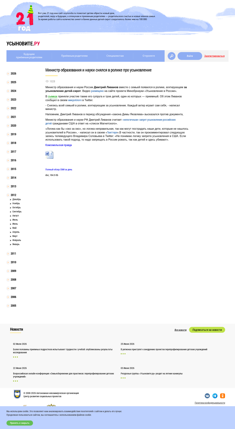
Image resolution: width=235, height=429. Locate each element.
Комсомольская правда (58, 145)
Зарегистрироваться (214, 56)
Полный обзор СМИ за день (58, 169)
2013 (13, 186)
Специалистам (115, 56)
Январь (16, 244)
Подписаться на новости (207, 329)
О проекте (149, 56)
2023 (13, 99)
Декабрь (16, 199)
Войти (190, 56)
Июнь (15, 223)
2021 (13, 117)
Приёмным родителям (74, 56)
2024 (13, 91)
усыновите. (23, 43)
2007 (13, 288)
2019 (13, 134)
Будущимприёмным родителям (29, 56)
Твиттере (112, 132)
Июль (15, 219)
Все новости (181, 330)
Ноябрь (16, 203)
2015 (13, 169)
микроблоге (75, 100)
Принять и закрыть (19, 423)
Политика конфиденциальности (210, 402)
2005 (13, 305)
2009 (13, 271)
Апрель (16, 231)
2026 (13, 73)
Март (15, 236)
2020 (13, 125)
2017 (13, 151)
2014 (13, 177)
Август (15, 215)
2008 (13, 279)
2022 (13, 108)
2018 (13, 143)
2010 (13, 262)
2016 (13, 160)
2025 (13, 82)
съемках (52, 96)
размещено (97, 91)
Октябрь (16, 207)
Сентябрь (17, 211)
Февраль (16, 240)
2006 (13, 297)
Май (14, 227)
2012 (13, 195)
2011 (13, 253)
